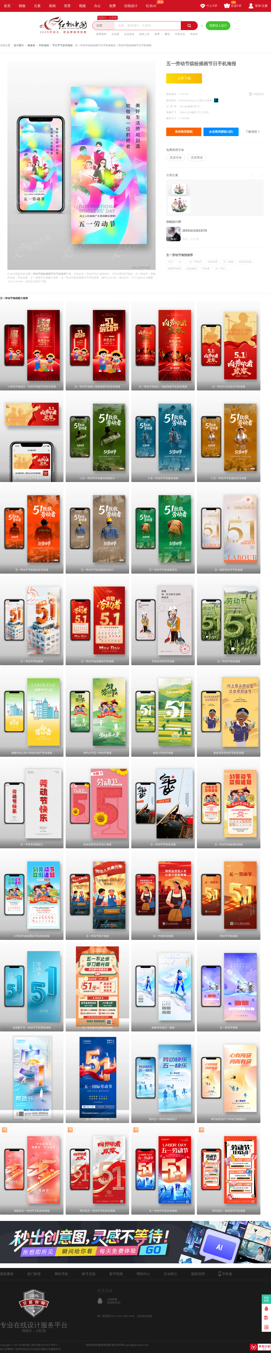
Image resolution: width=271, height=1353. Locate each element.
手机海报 (44, 45)
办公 (97, 6)
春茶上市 (144, 34)
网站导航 (61, 1274)
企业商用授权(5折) (221, 131)
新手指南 (116, 1274)
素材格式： (172, 100)
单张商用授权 (184, 131)
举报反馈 (258, 94)
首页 (7, 6)
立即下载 (184, 78)
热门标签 (34, 1274)
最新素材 (7, 1274)
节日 (170, 261)
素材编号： (172, 94)
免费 (112, 6)
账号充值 (88, 1274)
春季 (157, 34)
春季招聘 (101, 34)
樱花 (167, 34)
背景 (67, 6)
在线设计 (131, 6)
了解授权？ (252, 131)
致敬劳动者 (174, 268)
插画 (52, 6)
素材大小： (172, 118)
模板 (22, 6)
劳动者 (206, 268)
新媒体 (31, 45)
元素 (37, 6)
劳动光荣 (212, 261)
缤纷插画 (191, 268)
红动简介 (170, 1274)
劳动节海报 (245, 261)
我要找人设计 (218, 25)
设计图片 (19, 45)
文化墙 (115, 34)
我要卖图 (266, 1299)
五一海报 (228, 261)
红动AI (153, 4)
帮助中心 (143, 1274)
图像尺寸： (173, 112)
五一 (181, 261)
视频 (82, 6)
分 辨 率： (173, 106)
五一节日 (220, 268)
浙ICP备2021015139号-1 (44, 1344)
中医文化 (180, 34)
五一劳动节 (195, 261)
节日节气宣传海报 (62, 45)
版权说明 (198, 1274)
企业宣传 (129, 34)
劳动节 (194, 34)
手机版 (225, 1274)
